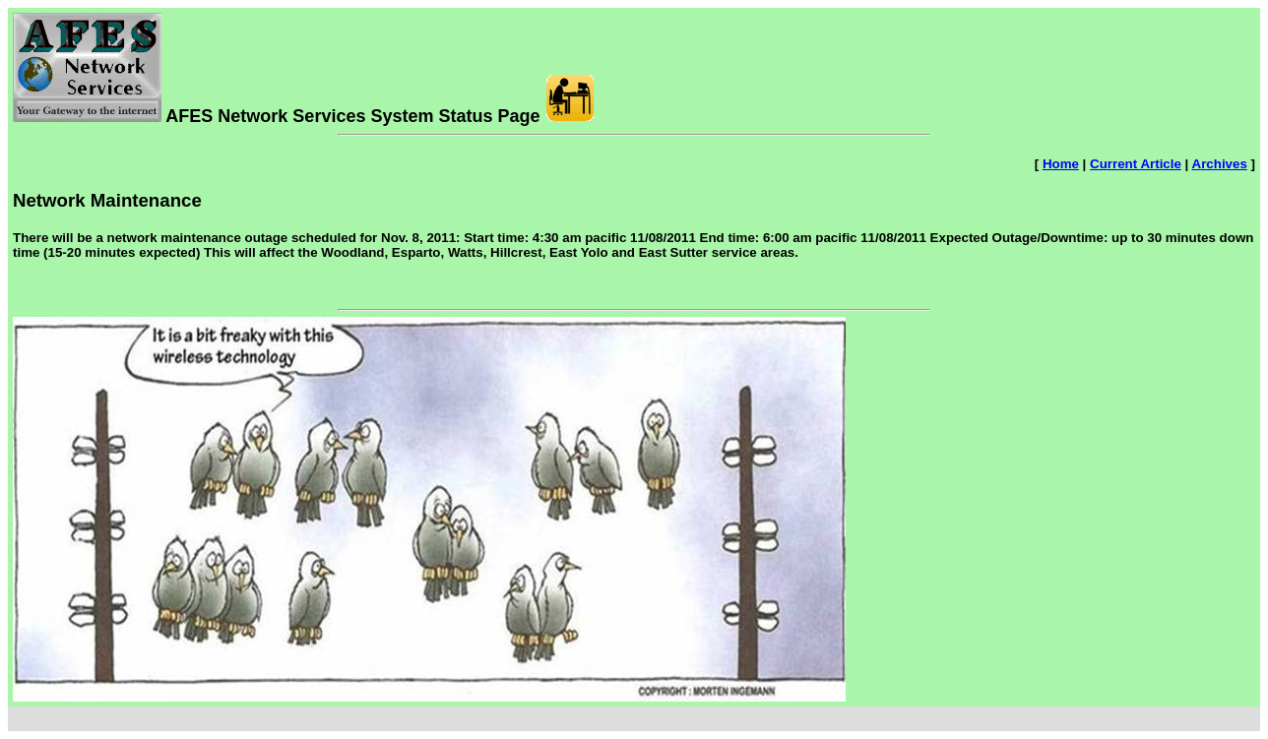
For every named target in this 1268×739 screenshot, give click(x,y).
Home (1061, 163)
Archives (1219, 163)
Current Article (1135, 163)
